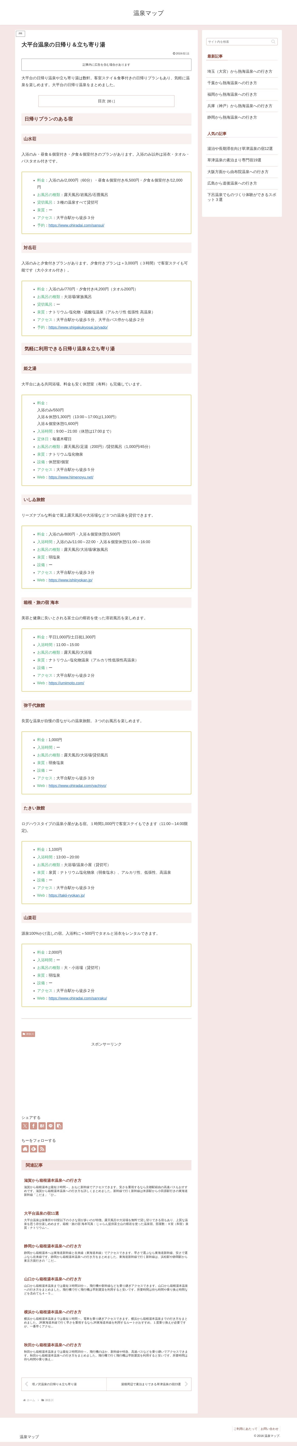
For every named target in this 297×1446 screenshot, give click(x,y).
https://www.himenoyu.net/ (71, 477)
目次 (102, 101)
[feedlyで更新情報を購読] (33, 1148)
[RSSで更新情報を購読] (42, 1148)
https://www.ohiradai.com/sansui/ (76, 225)
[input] (242, 41)
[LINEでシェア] (50, 1125)
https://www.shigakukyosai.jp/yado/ (78, 327)
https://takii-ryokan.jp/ (67, 895)
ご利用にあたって (244, 1432)
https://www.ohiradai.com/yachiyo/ (77, 786)
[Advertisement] (106, 1077)
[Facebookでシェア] (33, 1125)
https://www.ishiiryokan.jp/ (70, 580)
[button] (59, 1125)
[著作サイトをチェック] (25, 1148)
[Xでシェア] (25, 1125)
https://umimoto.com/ (66, 683)
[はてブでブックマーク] (42, 1125)
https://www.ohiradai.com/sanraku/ (78, 998)
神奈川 (28, 1034)
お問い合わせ (269, 1432)
